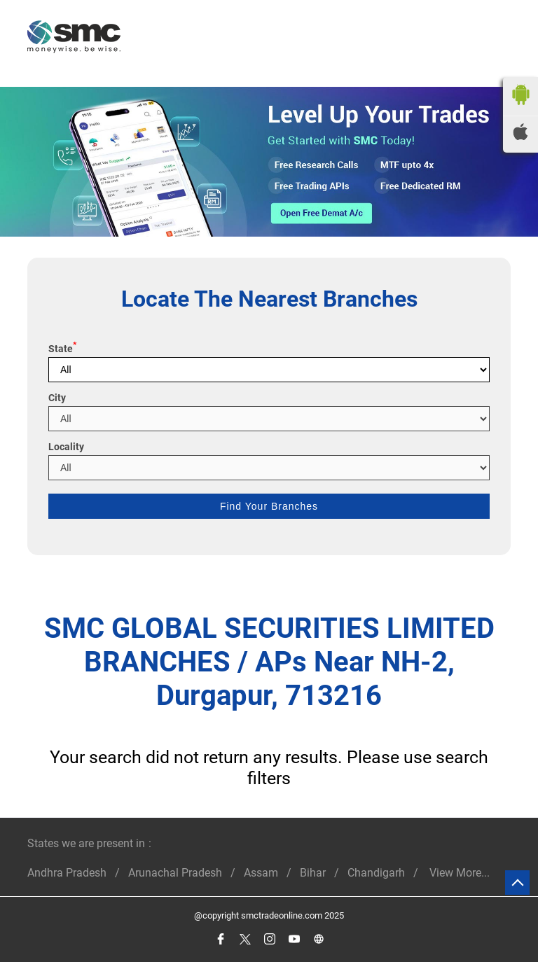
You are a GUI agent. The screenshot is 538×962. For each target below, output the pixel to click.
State (62, 348)
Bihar (313, 872)
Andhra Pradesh (66, 872)
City (57, 397)
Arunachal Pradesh (175, 872)
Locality (66, 446)
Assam (261, 872)
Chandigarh (376, 872)
